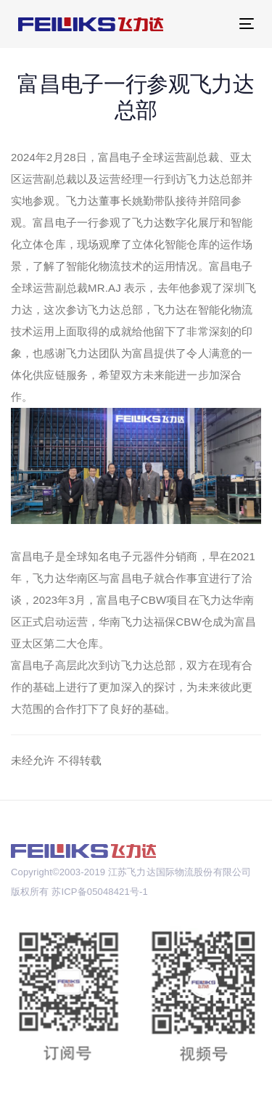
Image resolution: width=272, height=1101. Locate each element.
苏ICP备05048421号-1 (99, 891)
